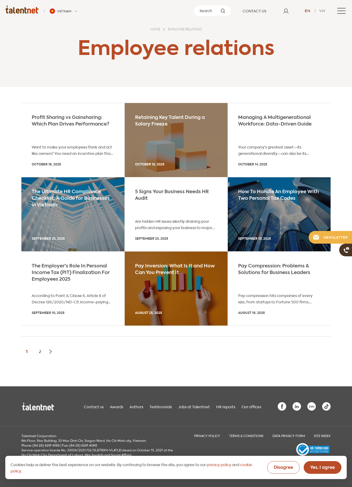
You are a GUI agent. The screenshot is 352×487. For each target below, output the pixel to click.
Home (155, 29)
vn (322, 10)
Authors (136, 406)
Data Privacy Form (288, 435)
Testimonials (161, 406)
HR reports (225, 406)
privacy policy (219, 464)
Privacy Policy (207, 435)
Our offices (251, 406)
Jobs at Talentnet (194, 406)
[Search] (212, 11)
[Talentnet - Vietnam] (64, 11)
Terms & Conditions (246, 435)
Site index (322, 435)
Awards (116, 406)
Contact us (94, 406)
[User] (286, 11)
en (308, 10)
